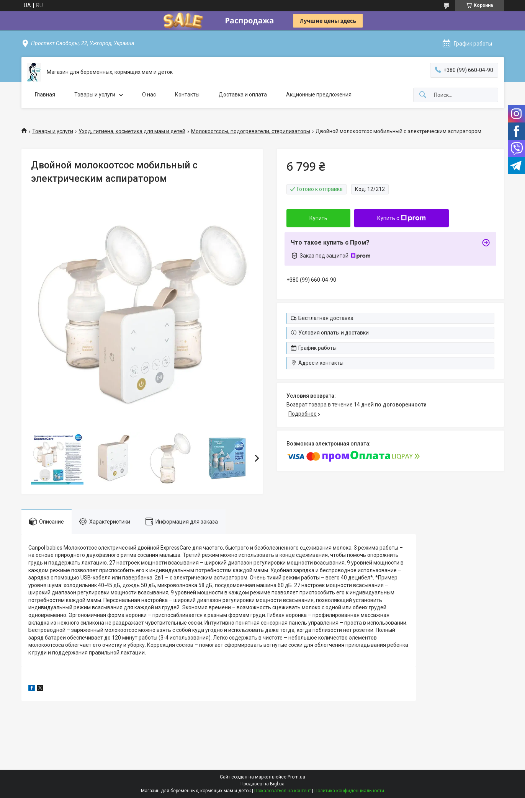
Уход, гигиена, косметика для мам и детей (132, 131)
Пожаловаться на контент (282, 790)
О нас (149, 94)
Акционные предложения (319, 94)
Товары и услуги (94, 94)
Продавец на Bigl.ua (262, 784)
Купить (318, 218)
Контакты (187, 94)
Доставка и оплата (243, 94)
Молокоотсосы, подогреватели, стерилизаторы (250, 131)
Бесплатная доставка (325, 318)
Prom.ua (296, 777)
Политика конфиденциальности (349, 790)
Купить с (401, 218)
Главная (45, 94)
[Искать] (422, 95)
